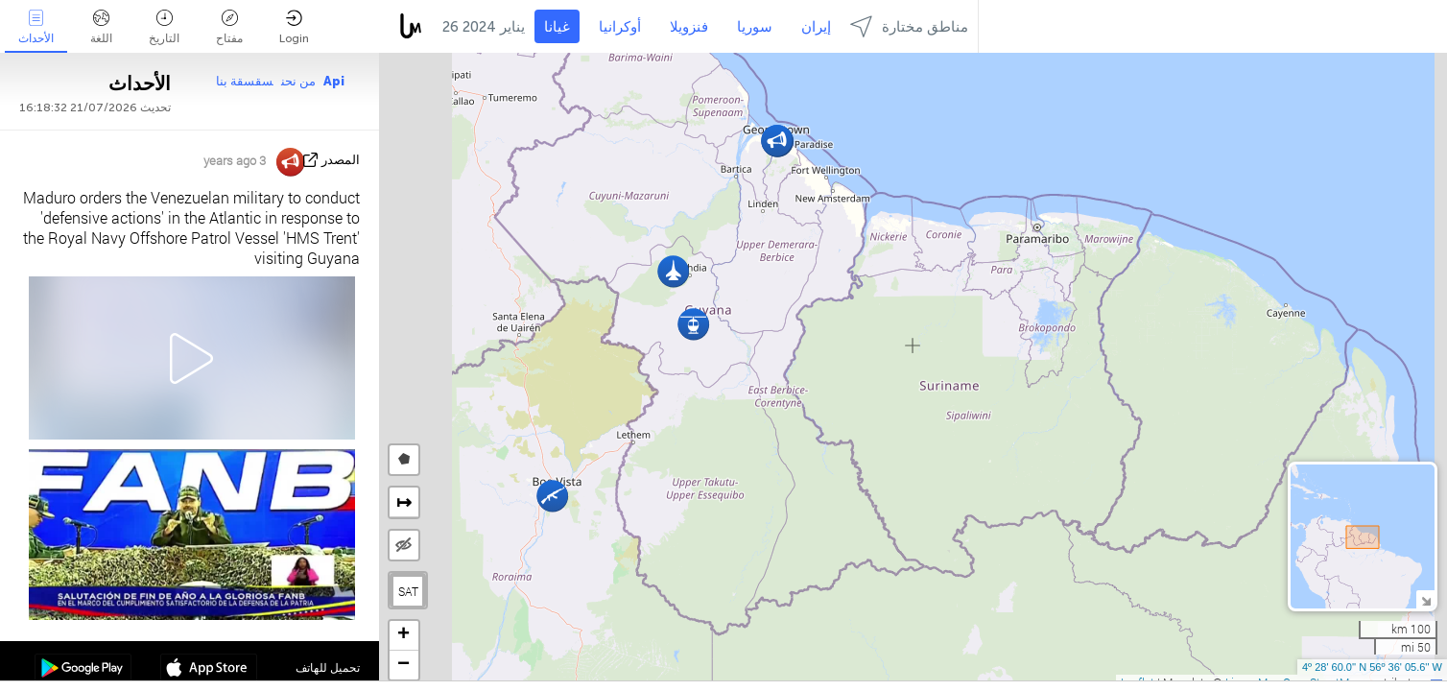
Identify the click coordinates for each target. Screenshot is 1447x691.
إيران (816, 27)
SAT (408, 591)
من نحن (298, 81)
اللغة (101, 27)
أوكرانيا (620, 27)
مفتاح (229, 27)
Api (333, 81)
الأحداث (36, 27)
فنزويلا (689, 27)
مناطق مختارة (909, 26)
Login (294, 27)
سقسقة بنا (244, 81)
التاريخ (164, 27)
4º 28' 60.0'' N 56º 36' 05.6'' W (1372, 667)
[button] (552, 495)
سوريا (754, 27)
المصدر (340, 160)
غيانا (557, 27)
